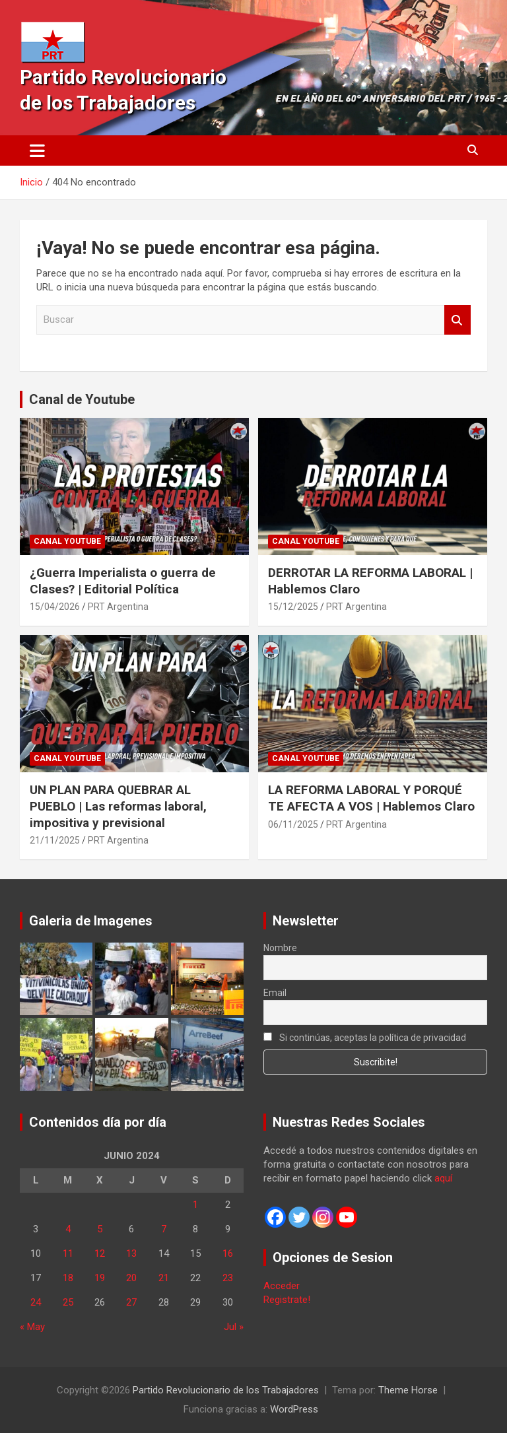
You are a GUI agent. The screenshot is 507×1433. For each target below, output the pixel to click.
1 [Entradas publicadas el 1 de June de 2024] (195, 1205)
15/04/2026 (55, 606)
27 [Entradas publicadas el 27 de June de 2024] (131, 1302)
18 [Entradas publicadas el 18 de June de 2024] (68, 1278)
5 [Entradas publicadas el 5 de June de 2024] (99, 1229)
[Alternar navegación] (37, 150)
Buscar (457, 320)
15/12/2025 (293, 606)
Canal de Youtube (82, 399)
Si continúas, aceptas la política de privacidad (364, 1037)
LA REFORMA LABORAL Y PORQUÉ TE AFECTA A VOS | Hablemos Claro (371, 798)
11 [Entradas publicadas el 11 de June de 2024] (68, 1253)
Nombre (280, 948)
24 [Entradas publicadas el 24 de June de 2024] (35, 1302)
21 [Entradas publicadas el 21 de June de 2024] (163, 1278)
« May (32, 1327)
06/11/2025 (293, 824)
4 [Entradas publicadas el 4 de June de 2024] (68, 1229)
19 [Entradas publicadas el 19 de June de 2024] (99, 1278)
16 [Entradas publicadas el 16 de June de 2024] (227, 1253)
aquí (443, 1178)
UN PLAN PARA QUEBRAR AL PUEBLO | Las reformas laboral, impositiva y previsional (118, 806)
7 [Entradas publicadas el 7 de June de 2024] (163, 1229)
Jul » (234, 1327)
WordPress (294, 1409)
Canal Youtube (67, 541)
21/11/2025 (55, 840)
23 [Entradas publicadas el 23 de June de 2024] (227, 1278)
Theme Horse (408, 1390)
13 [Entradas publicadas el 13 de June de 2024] (131, 1253)
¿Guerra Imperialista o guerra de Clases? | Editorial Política (123, 581)
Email (275, 992)
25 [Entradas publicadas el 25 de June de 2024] (68, 1302)
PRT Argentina (118, 606)
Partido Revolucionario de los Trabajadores (226, 1390)
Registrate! (286, 1300)
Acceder (281, 1286)
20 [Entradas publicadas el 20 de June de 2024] (131, 1278)
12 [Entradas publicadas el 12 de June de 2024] (99, 1253)
